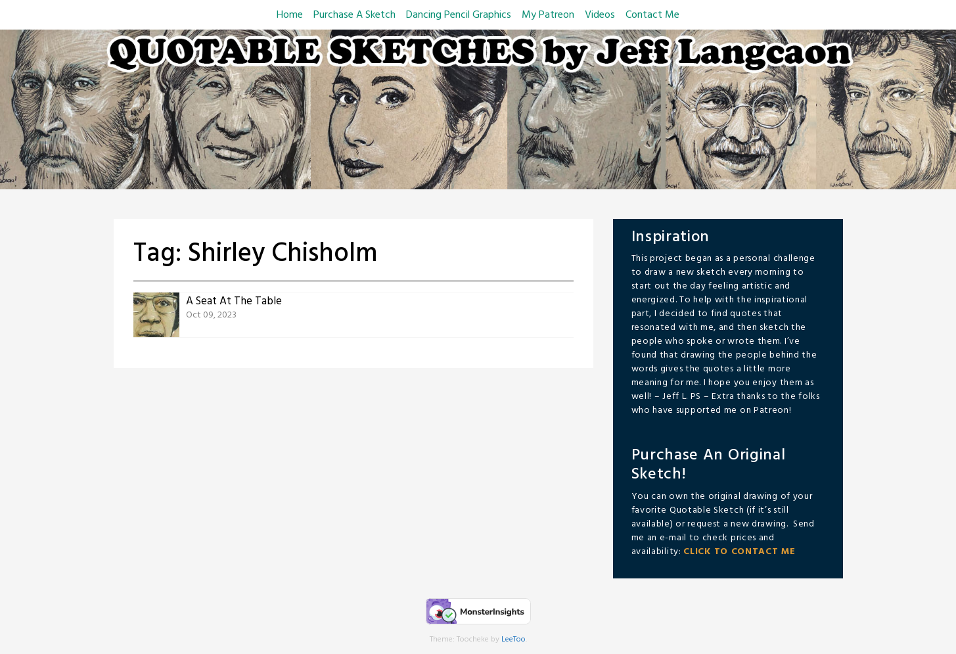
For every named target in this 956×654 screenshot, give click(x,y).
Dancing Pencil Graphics (458, 15)
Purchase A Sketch (354, 15)
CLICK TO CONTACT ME (739, 551)
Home (290, 15)
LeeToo (513, 639)
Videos (600, 15)
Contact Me (652, 15)
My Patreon (548, 15)
